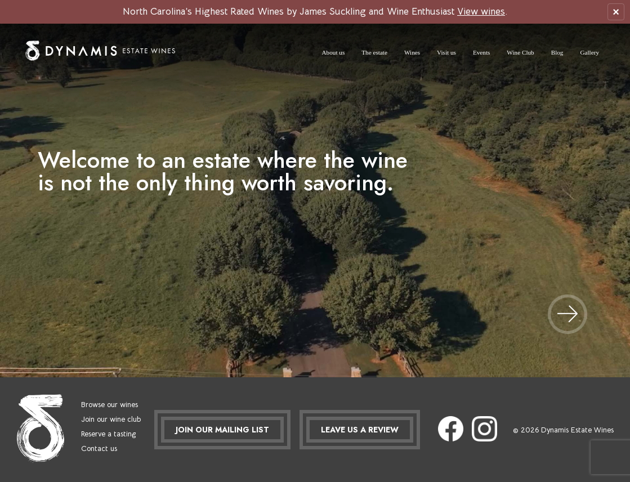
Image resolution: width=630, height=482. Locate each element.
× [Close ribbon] (616, 12)
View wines (481, 11)
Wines (412, 52)
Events (481, 52)
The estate (374, 52)
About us (333, 52)
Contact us (99, 448)
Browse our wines (109, 404)
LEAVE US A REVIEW (360, 429)
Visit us (446, 52)
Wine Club (520, 52)
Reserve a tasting (108, 434)
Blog (557, 52)
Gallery (589, 52)
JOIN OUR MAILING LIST (222, 429)
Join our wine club (111, 419)
